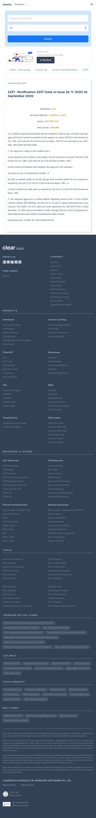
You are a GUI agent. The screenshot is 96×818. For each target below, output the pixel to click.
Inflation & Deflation (57, 518)
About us (54, 262)
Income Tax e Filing (11, 325)
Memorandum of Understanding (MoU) (65, 510)
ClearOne (52, 394)
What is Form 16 (55, 473)
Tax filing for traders (12, 427)
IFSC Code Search (56, 567)
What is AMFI (8, 537)
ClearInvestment (10, 332)
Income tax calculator (13, 559)
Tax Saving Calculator (58, 590)
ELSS (5, 518)
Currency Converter (12, 602)
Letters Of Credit (56, 541)
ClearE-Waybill (54, 361)
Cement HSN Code (57, 427)
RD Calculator (9, 590)
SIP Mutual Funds (10, 521)
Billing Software (55, 398)
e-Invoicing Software (57, 365)
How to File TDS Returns (59, 481)
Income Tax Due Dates (58, 496)
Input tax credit (10, 377)
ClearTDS (52, 369)
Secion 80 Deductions (58, 332)
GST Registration (10, 466)
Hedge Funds (9, 525)
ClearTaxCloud (9, 402)
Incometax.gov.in (55, 489)
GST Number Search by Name (61, 606)
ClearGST (52, 357)
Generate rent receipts (59, 571)
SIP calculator (9, 574)
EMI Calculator (9, 563)
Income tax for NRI (56, 336)
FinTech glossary (57, 289)
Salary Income (54, 477)
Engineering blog (58, 281)
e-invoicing (8, 373)
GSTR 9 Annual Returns (13, 481)
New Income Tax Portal (58, 485)
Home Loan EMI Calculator (60, 574)
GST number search (57, 563)
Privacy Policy (9, 785)
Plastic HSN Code (56, 434)
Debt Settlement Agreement (61, 533)
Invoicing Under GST (12, 489)
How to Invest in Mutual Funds (16, 510)
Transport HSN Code (57, 431)
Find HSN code (54, 587)
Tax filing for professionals (14, 423)
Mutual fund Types (11, 514)
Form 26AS (53, 470)
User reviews (56, 278)
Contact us (55, 266)
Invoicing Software (56, 402)
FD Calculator (9, 594)
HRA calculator (9, 587)
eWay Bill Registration (58, 373)
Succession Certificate (58, 525)
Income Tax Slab (55, 466)
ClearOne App (54, 409)
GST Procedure (10, 473)
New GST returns (10, 369)
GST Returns (8, 470)
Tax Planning (8, 329)
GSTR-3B (7, 496)
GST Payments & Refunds (14, 485)
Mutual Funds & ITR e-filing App (17, 340)
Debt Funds (8, 529)
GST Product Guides (59, 297)
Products (21, 4)
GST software (9, 365)
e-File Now (45, 60)
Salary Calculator (56, 598)
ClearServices (9, 336)
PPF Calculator (55, 559)
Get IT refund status (57, 594)
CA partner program (12, 390)
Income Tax (53, 329)
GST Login (7, 361)
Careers (54, 270)
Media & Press (56, 274)
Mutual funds (8, 344)
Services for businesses (58, 406)
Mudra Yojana (54, 514)
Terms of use (27, 785)
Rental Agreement (56, 537)
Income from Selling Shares (60, 493)
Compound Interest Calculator (17, 606)
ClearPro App (9, 406)
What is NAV (8, 541)
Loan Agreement (56, 521)
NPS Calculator (55, 578)
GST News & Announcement (16, 477)
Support (6, 276)
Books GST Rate (55, 442)
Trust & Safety (56, 301)
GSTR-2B (7, 493)
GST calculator (9, 578)
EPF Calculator (54, 602)
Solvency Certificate (57, 529)
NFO (5, 533)
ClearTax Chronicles (59, 293)
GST (5, 357)
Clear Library (56, 285)
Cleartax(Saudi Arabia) (60, 305)
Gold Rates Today (11, 598)
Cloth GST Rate (55, 438)
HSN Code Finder (56, 423)
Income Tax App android (59, 325)
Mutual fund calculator (13, 567)
